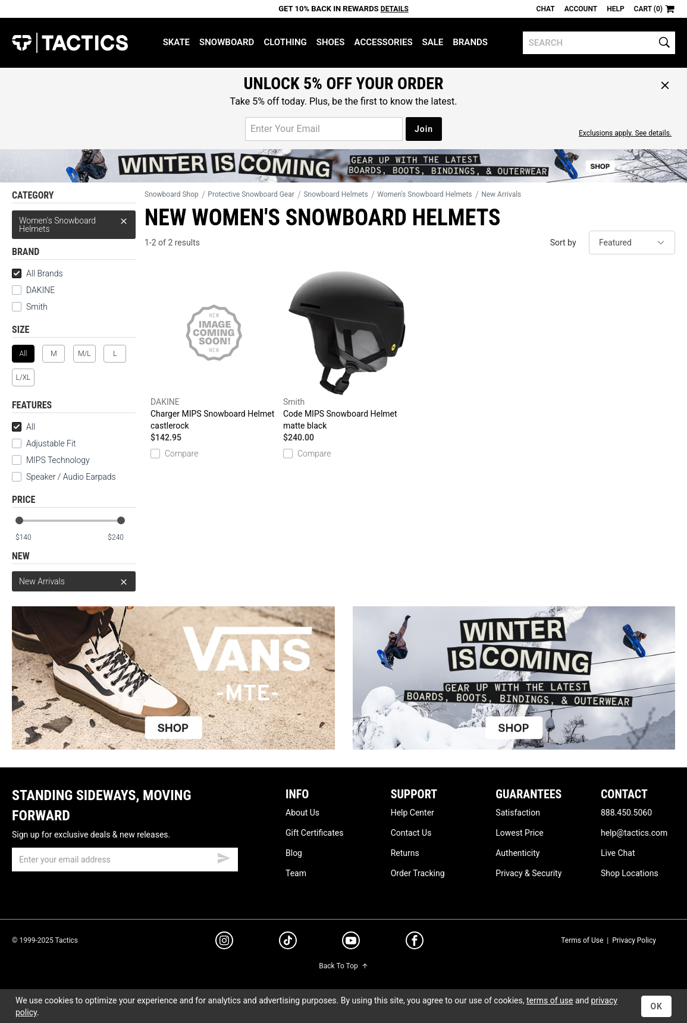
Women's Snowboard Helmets (73, 222)
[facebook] (415, 943)
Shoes (330, 42)
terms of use (549, 1000)
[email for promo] (324, 129)
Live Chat (618, 853)
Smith (30, 306)
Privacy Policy (634, 940)
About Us (302, 812)
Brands (470, 42)
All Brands (37, 273)
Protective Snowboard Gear (251, 194)
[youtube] (351, 943)
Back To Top (343, 966)
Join (424, 129)
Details (395, 9)
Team (296, 873)
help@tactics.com (634, 833)
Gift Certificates (314, 833)
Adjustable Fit (44, 443)
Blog (294, 853)
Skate (176, 42)
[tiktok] (288, 942)
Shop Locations (629, 873)
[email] (125, 859)
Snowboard (226, 42)
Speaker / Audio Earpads (64, 476)
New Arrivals (73, 581)
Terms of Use (582, 940)
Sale (433, 42)
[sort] (632, 242)
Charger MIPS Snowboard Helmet (213, 351)
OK (656, 1006)
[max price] (121, 538)
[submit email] (224, 856)
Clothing (284, 42)
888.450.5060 (626, 812)
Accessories (383, 42)
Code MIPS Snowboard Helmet (346, 351)
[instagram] (224, 942)
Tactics (70, 43)
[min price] (29, 538)
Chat (546, 9)
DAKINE (33, 290)
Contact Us (411, 833)
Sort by (563, 242)
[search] (599, 43)
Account (580, 9)
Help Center (412, 812)
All (23, 427)
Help (615, 9)
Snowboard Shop (172, 194)
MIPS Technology (51, 460)
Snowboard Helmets (335, 194)
